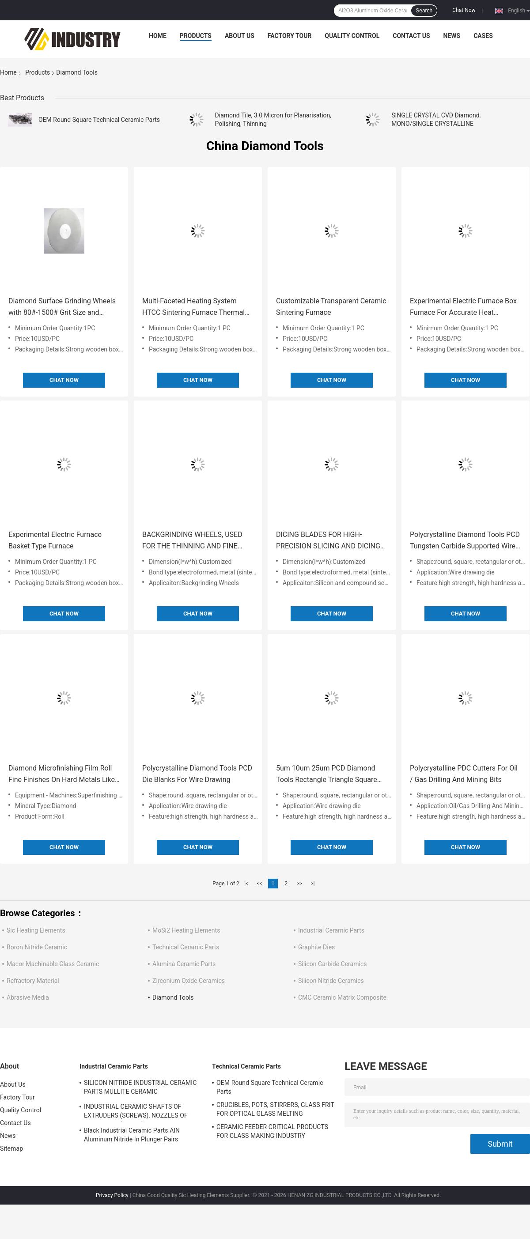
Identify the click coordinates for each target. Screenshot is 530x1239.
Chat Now (463, 10)
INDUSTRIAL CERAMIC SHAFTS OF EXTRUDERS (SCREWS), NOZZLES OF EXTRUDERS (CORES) (136, 1112)
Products (196, 35)
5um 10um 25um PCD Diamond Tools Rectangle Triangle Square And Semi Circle (326, 775)
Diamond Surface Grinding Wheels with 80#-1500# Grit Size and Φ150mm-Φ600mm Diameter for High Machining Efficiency (62, 307)
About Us (239, 35)
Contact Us (411, 35)
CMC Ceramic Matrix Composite (342, 997)
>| (312, 883)
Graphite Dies (316, 947)
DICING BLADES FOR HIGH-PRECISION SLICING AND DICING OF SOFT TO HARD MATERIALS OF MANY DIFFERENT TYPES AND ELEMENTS (330, 541)
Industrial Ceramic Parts (331, 930)
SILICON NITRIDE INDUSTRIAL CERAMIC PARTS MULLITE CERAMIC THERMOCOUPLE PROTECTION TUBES (140, 1088)
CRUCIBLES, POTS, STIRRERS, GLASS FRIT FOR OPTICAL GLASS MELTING (275, 1109)
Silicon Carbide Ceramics (332, 963)
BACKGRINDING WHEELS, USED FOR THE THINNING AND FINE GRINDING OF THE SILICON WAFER (197, 541)
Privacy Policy (112, 1195)
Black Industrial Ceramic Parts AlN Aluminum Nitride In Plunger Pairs (132, 1135)
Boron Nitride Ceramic (37, 947)
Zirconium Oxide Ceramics (188, 980)
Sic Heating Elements (36, 930)
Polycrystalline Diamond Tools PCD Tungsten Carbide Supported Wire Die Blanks (465, 541)
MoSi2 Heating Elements (186, 930)
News (452, 35)
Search (424, 11)
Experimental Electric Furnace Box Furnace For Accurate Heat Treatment (463, 307)
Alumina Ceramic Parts (184, 963)
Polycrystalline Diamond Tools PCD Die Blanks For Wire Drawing (197, 774)
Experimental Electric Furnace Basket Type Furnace (55, 540)
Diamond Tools (173, 997)
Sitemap (11, 1148)
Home (158, 35)
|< (246, 883)
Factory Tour (290, 35)
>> (299, 883)
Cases (483, 35)
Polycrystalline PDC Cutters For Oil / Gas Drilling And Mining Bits (464, 774)
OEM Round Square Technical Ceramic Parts (99, 119)
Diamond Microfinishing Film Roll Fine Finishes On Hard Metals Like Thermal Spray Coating (61, 775)
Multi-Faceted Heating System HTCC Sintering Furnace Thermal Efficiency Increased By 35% (193, 307)
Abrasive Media (28, 997)
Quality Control (352, 35)
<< (259, 883)
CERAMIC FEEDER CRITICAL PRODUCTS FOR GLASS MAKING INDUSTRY (272, 1131)
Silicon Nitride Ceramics (331, 980)
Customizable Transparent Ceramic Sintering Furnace (331, 307)
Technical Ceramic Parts (185, 947)
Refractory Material (33, 980)
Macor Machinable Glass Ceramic (53, 963)
